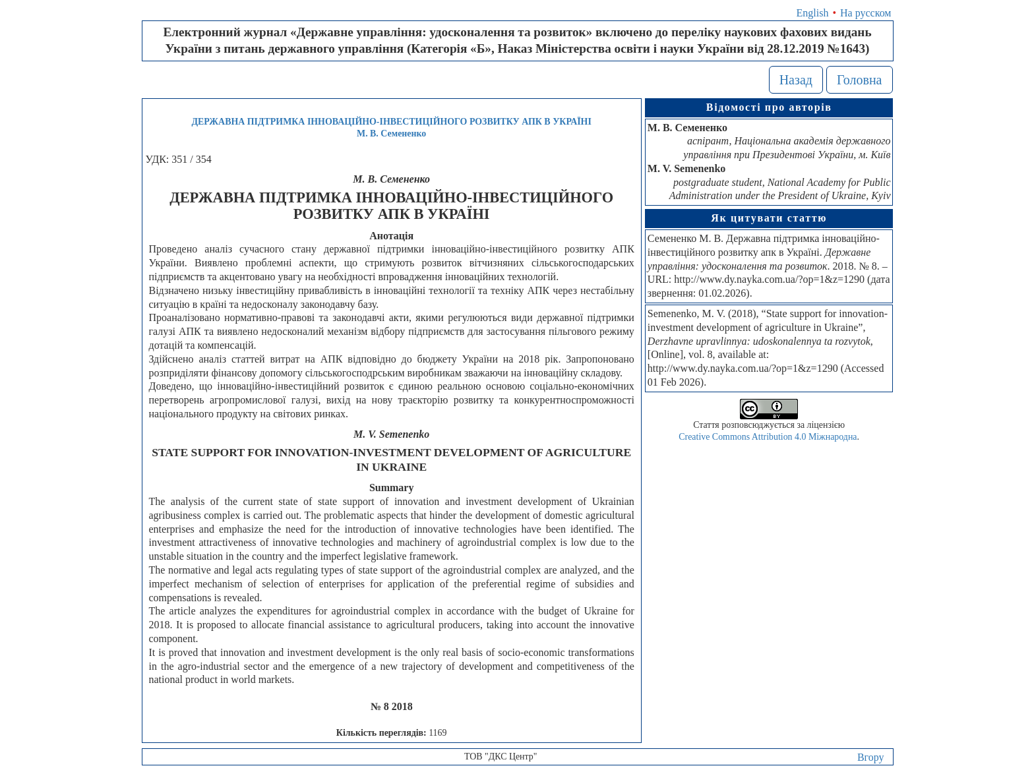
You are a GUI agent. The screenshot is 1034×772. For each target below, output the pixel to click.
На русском (865, 12)
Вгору (870, 757)
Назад (795, 80)
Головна (859, 80)
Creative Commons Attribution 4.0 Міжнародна (768, 437)
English (813, 12)
